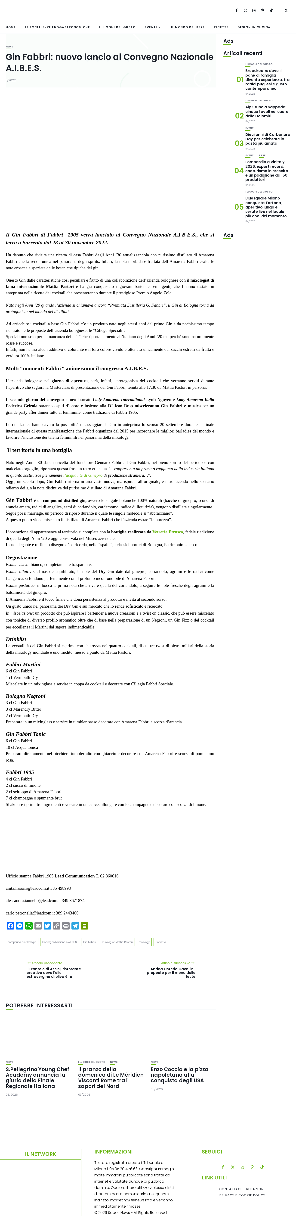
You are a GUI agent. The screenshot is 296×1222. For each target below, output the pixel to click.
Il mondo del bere (188, 27)
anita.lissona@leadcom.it (27, 888)
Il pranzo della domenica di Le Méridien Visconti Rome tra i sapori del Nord (111, 1078)
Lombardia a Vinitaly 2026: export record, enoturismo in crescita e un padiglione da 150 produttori (266, 170)
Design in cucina (254, 27)
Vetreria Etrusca (167, 531)
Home (11, 27)
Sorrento (161, 942)
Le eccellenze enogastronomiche (57, 27)
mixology (144, 942)
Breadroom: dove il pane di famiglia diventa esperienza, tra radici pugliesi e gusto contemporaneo (267, 79)
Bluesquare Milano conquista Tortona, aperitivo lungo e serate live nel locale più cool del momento (266, 207)
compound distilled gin (22, 942)
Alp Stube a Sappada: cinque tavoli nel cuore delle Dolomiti (266, 111)
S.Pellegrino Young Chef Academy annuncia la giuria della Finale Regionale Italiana (37, 1078)
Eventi (151, 27)
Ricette (221, 27)
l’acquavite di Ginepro (82, 475)
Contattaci (230, 1189)
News (9, 46)
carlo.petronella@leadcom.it (30, 913)
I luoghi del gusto (117, 27)
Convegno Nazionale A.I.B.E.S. (59, 942)
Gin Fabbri (89, 942)
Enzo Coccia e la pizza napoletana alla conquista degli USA (180, 1075)
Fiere (262, 155)
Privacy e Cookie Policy (242, 1195)
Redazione (256, 1189)
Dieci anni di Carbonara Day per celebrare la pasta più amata (267, 139)
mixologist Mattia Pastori (117, 942)
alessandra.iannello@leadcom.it (33, 900)
